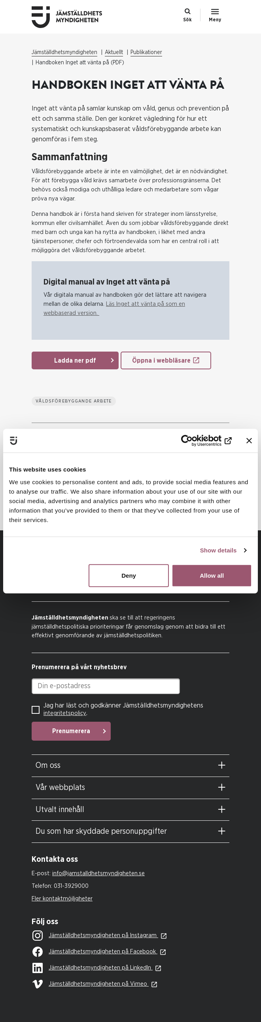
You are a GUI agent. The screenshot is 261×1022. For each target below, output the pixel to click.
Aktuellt (114, 52)
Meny (215, 19)
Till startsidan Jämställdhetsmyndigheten (73, 17)
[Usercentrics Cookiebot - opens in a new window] (197, 441)
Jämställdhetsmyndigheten (64, 52)
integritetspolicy (65, 713)
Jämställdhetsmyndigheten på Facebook (94, 952)
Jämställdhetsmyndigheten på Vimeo (90, 984)
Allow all (212, 575)
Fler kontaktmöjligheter (62, 899)
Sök (187, 19)
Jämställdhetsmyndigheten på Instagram (95, 936)
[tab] (130, 766)
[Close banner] (249, 441)
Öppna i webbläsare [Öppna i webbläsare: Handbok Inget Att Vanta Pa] (161, 361)
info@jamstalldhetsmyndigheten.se (98, 873)
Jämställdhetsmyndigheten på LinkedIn (92, 968)
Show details (218, 550)
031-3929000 (71, 886)
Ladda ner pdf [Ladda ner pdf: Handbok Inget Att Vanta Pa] (75, 361)
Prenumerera (71, 731)
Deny (128, 575)
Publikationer (146, 52)
